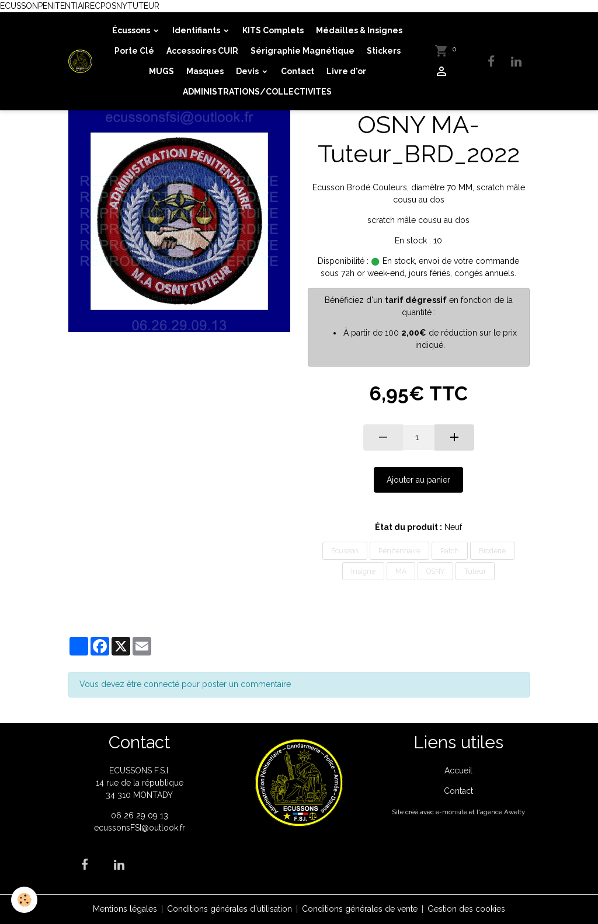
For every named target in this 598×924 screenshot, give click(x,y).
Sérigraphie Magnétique (302, 50)
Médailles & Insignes (359, 30)
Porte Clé (134, 50)
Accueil (458, 770)
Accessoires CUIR (202, 50)
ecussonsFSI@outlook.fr (139, 827)
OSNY (435, 571)
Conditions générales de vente (360, 908)
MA (400, 571)
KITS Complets (273, 30)
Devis (248, 71)
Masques (205, 71)
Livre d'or (346, 71)
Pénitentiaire (399, 550)
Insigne (363, 571)
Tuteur (475, 571)
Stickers (384, 50)
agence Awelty (502, 812)
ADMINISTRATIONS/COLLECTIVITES (257, 91)
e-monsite (451, 812)
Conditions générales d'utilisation (229, 908)
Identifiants (197, 30)
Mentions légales (125, 908)
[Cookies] (25, 900)
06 (117, 815)
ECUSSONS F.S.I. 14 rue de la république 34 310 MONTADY (139, 783)
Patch (449, 550)
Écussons (132, 30)
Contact (297, 71)
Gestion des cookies (466, 908)
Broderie (492, 550)
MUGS (161, 71)
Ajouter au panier (418, 479)
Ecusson (345, 550)
